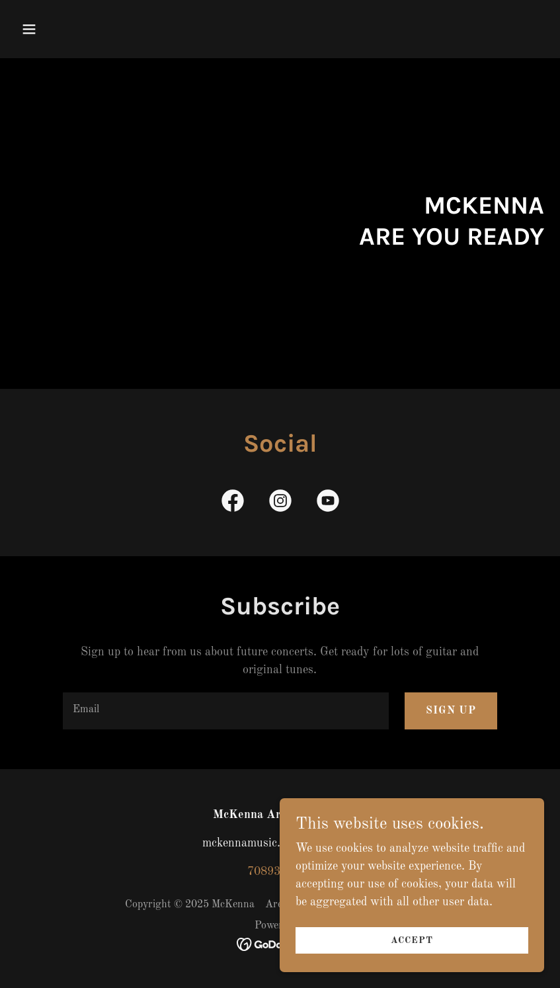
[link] (233, 503)
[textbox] (226, 710)
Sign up (451, 711)
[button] (77, 29)
